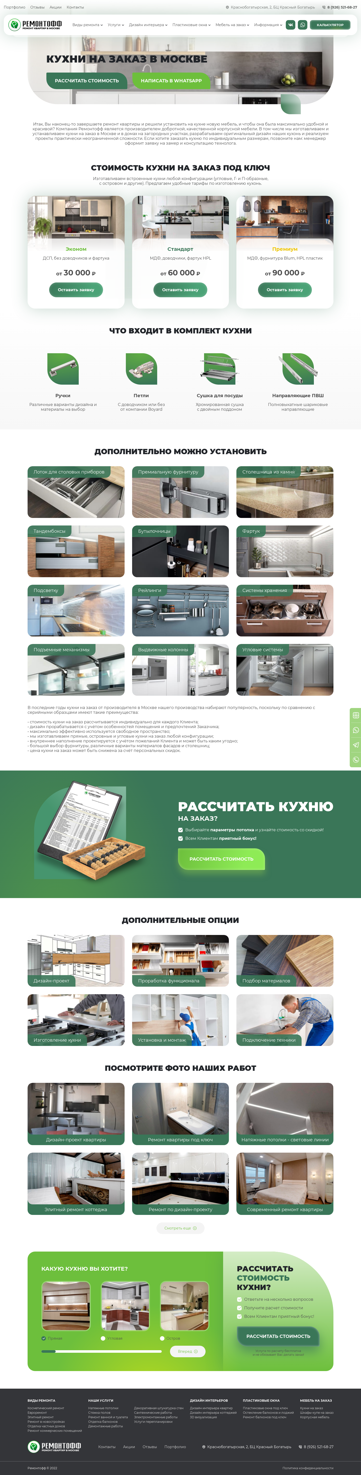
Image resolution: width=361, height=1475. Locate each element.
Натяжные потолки (103, 1408)
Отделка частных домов (46, 1426)
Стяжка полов (99, 1412)
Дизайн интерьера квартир (211, 1408)
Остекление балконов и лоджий (268, 1412)
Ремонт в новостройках (46, 1422)
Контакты (75, 7)
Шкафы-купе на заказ (316, 1412)
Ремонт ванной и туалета (108, 1417)
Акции (56, 7)
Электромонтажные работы (155, 1417)
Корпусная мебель (314, 1417)
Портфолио (14, 7)
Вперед (185, 1351)
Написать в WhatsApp (302, 25)
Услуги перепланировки (153, 1422)
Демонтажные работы (105, 1426)
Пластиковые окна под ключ (265, 1408)
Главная (66, 25)
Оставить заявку (76, 289)
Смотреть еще (177, 1228)
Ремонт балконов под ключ (264, 1417)
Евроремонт (37, 1412)
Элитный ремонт (41, 1417)
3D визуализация (203, 1417)
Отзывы (37, 7)
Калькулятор (330, 25)
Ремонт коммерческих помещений (55, 1431)
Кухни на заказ (311, 1408)
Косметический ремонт (46, 1408)
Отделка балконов (103, 1422)
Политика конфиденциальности (308, 1468)
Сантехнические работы (153, 1412)
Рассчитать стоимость (87, 81)
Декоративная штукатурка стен (159, 1408)
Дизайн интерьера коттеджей (213, 1412)
